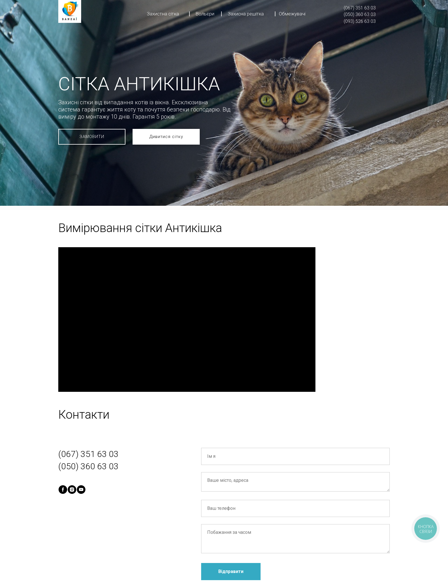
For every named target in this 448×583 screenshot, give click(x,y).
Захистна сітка (163, 14)
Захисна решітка (246, 14)
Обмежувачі (292, 14)
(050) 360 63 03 (360, 14)
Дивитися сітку (166, 136)
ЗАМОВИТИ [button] (91, 136)
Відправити (230, 571)
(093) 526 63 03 (360, 21)
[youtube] (81, 489)
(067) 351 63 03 (360, 8)
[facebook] (63, 489)
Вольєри (204, 14)
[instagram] (72, 489)
